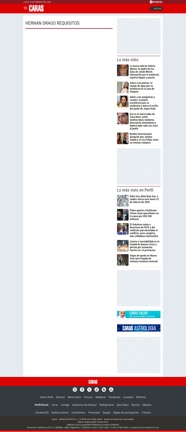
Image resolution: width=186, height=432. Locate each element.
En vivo (156, 8)
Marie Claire (74, 397)
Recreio (136, 404)
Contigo (65, 404)
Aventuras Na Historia (84, 404)
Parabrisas (114, 397)
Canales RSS (42, 412)
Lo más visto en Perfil (135, 190)
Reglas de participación (126, 412)
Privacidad (94, 412)
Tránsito (146, 412)
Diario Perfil (46, 397)
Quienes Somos (60, 412)
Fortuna (88, 397)
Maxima (147, 404)
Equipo (106, 412)
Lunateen (128, 397)
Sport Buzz (123, 404)
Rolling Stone (106, 404)
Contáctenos (78, 412)
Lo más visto (127, 59)
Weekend (100, 397)
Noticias (60, 397)
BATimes (141, 397)
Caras (55, 404)
